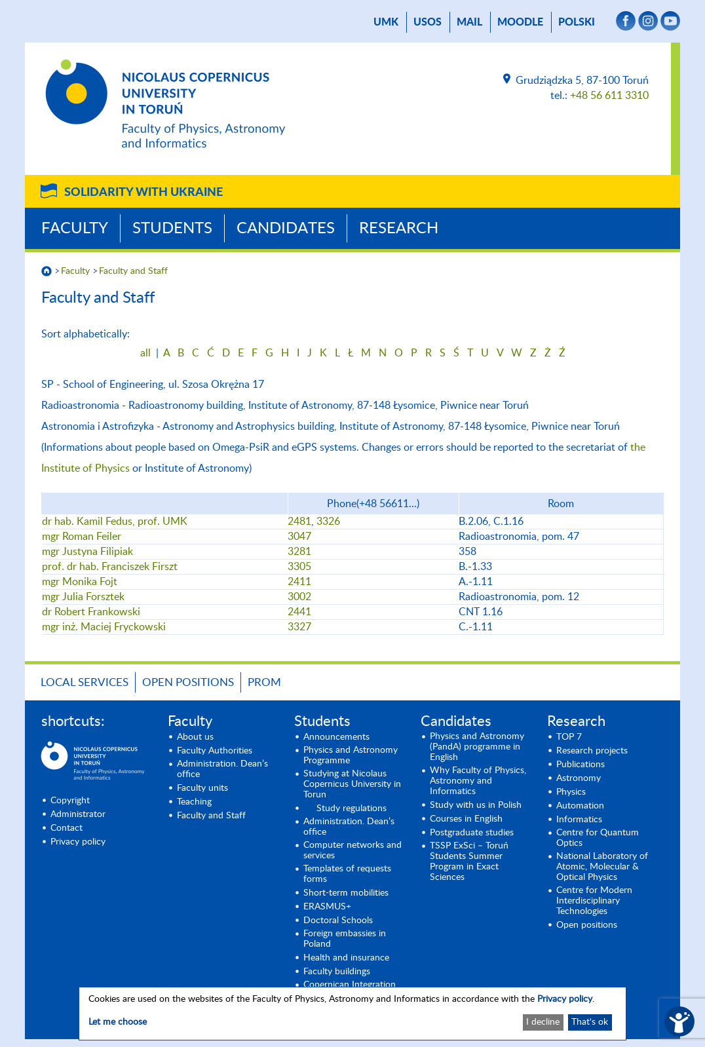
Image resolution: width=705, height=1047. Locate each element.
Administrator (77, 814)
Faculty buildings (336, 971)
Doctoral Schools (338, 920)
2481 (299, 521)
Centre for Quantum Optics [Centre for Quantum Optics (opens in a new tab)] (597, 838)
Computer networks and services (352, 850)
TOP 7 (569, 737)
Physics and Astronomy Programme (350, 755)
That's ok (589, 1022)
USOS (427, 22)
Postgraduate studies (472, 832)
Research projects (592, 750)
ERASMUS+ (327, 906)
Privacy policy (77, 842)
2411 (299, 582)
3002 (299, 597)
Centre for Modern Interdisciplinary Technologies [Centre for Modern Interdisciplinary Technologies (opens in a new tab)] (594, 901)
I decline (543, 1022)
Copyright (70, 800)
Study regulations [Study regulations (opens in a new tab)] (351, 808)
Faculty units (202, 788)
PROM (264, 682)
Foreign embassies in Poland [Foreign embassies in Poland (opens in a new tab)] (344, 939)
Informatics (579, 819)
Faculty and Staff (133, 271)
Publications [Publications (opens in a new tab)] (580, 764)
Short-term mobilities (346, 893)
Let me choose (117, 1022)
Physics (571, 792)
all (145, 353)
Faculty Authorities (214, 750)
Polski (576, 22)
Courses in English (466, 819)
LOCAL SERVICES (84, 682)
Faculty (74, 229)
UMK (385, 22)
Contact (66, 828)
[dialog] (352, 1013)
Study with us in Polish (476, 805)
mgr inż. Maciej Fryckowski (104, 627)
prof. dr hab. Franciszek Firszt (110, 567)
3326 (328, 521)
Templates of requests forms (347, 874)
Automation (580, 805)
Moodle (520, 22)
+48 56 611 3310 (609, 95)
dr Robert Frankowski (91, 612)
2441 (299, 612)
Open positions (188, 682)
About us (195, 737)
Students (172, 229)
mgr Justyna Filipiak (87, 551)
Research (398, 229)
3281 (299, 551)
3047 (299, 536)
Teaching (194, 802)
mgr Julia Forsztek (83, 597)
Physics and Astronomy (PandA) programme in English (477, 747)
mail (469, 22)
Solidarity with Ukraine (143, 193)
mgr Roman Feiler (81, 536)
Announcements (336, 737)
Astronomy (578, 778)
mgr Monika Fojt (79, 582)
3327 (299, 627)
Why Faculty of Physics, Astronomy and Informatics (478, 781)
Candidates (286, 229)
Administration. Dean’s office (222, 769)
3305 (299, 567)
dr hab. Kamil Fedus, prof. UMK (114, 521)
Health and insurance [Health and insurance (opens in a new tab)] (346, 957)
